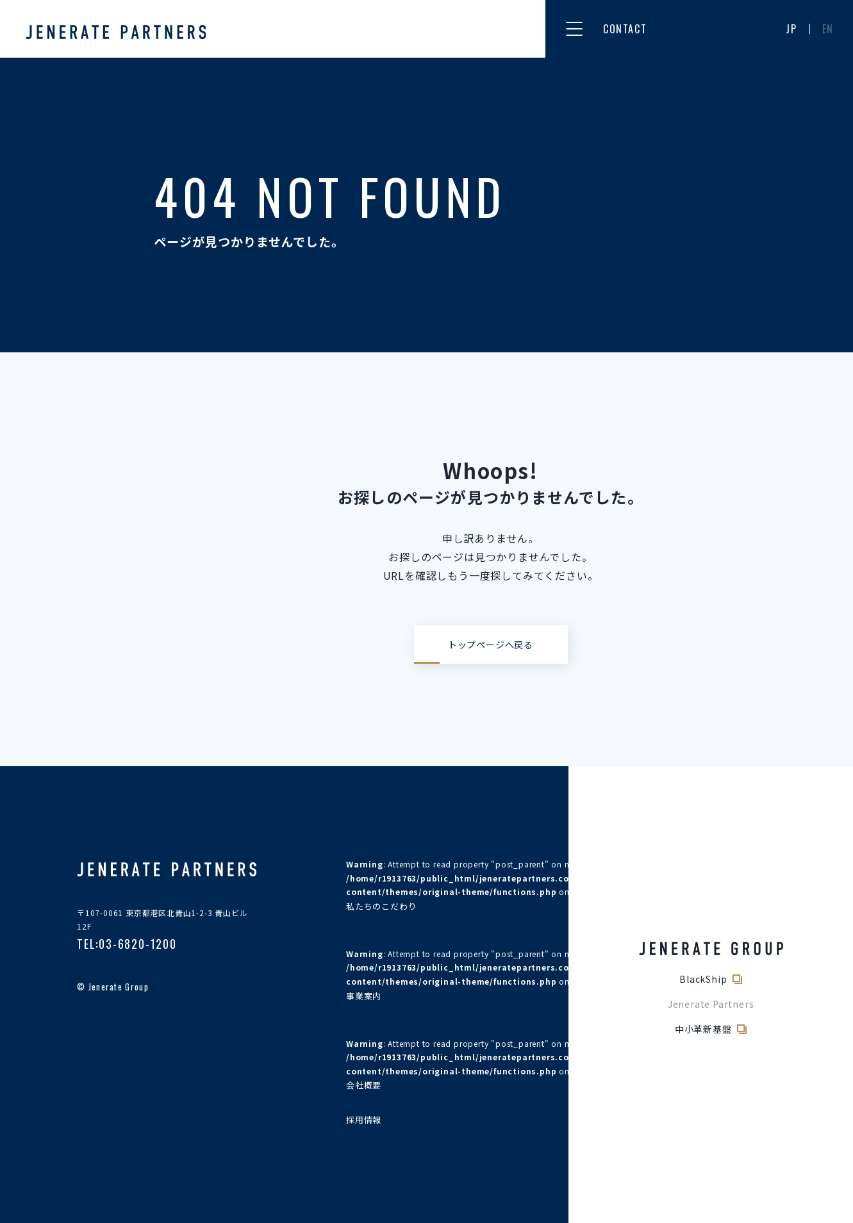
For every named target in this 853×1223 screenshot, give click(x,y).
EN (828, 29)
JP (791, 29)
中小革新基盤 (703, 1028)
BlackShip (703, 979)
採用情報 (363, 1119)
